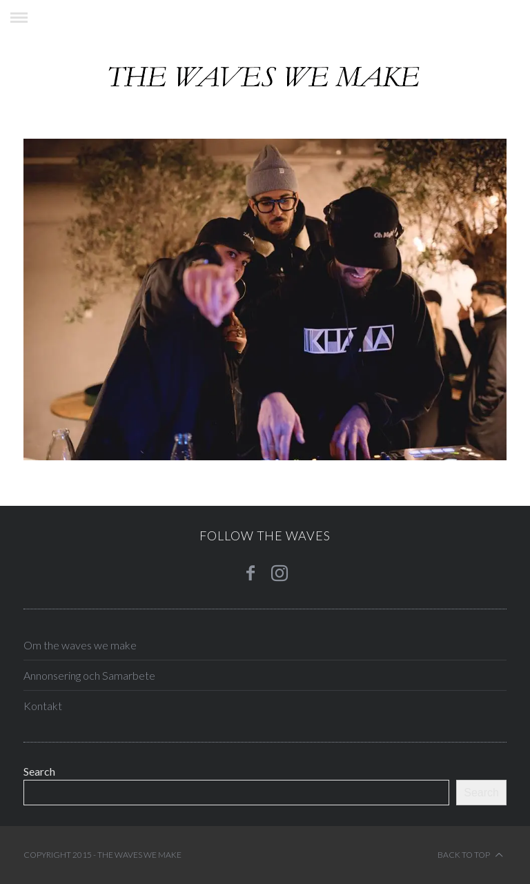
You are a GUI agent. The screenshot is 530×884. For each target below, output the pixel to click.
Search (39, 771)
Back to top (470, 855)
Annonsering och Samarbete (89, 675)
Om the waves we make (80, 644)
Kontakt (42, 705)
